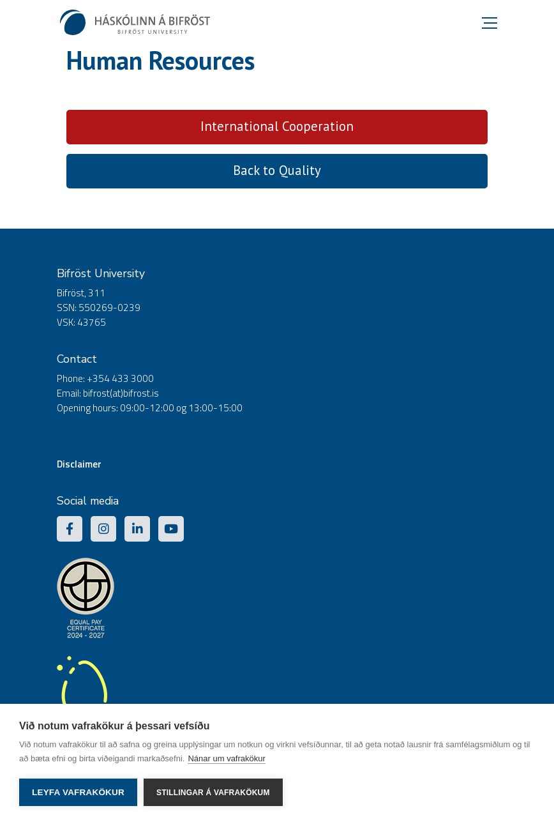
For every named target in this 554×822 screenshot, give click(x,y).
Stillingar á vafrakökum (213, 792)
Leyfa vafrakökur (78, 792)
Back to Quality (277, 170)
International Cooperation (277, 126)
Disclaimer (79, 464)
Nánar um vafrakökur (226, 758)
